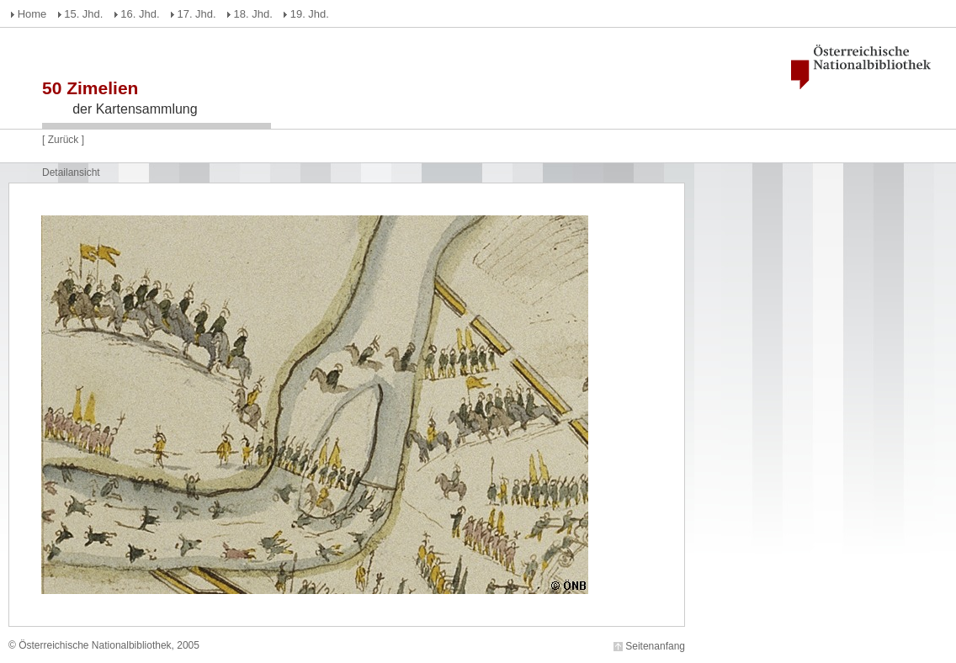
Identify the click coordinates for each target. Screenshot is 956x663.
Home (32, 14)
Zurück (63, 140)
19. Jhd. (309, 14)
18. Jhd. (253, 14)
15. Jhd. (83, 14)
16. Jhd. (139, 14)
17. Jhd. (196, 14)
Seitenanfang (655, 646)
